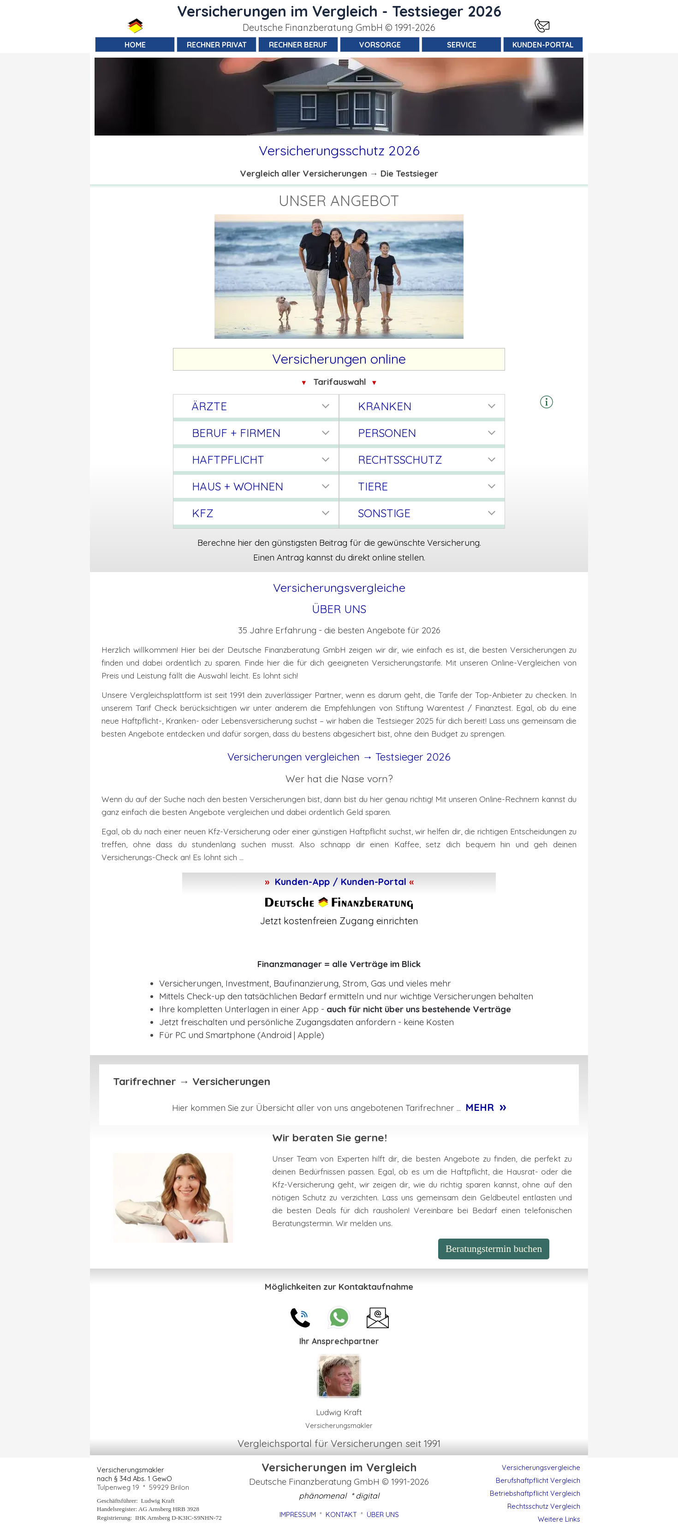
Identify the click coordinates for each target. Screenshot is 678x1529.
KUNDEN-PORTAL (543, 44)
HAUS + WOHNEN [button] (237, 486)
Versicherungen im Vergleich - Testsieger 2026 (339, 11)
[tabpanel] (339, 28)
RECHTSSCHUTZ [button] (400, 459)
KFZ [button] (203, 513)
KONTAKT (341, 1514)
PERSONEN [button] (387, 433)
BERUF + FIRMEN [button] (236, 433)
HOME (135, 44)
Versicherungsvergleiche (541, 1467)
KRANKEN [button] (384, 406)
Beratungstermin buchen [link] (494, 1248)
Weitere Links (559, 1519)
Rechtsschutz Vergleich (543, 1506)
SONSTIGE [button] (384, 513)
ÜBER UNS (339, 609)
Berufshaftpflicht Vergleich (538, 1480)
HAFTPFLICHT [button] (228, 459)
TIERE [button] (373, 486)
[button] (546, 402)
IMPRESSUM (298, 1514)
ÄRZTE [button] (209, 406)
